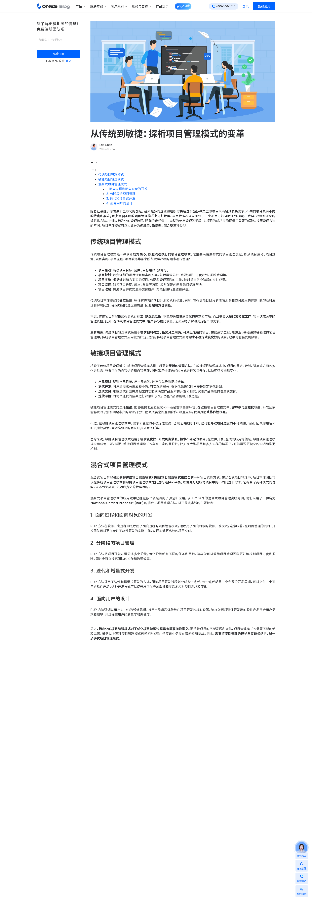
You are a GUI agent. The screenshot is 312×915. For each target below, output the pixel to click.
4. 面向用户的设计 (119, 203)
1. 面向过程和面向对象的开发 (126, 188)
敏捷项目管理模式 (111, 179)
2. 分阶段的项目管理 (121, 193)
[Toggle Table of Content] (93, 169)
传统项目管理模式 (111, 174)
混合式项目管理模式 (112, 184)
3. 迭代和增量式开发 (120, 198)
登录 (245, 6)
